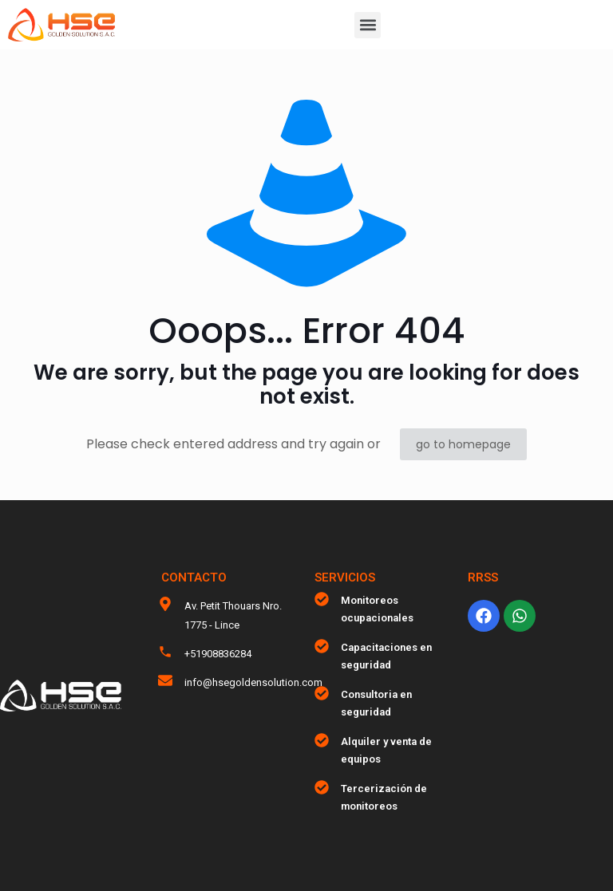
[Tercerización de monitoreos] (321, 787)
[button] (367, 25)
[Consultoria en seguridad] (321, 693)
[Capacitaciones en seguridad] (321, 646)
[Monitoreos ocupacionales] (321, 599)
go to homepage (463, 444)
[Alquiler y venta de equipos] (321, 740)
